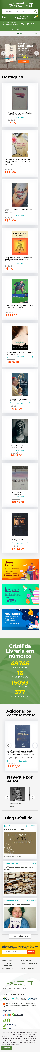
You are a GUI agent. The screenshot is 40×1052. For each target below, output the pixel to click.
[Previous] (3, 53)
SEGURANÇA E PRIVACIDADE (7, 969)
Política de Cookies (25, 1043)
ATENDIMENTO (26, 960)
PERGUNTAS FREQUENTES (7, 964)
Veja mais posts (20, 936)
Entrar (5, 17)
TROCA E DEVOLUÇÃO (29, 964)
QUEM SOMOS (7, 960)
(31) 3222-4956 (18, 29)
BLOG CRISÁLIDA (27, 968)
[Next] (36, 53)
